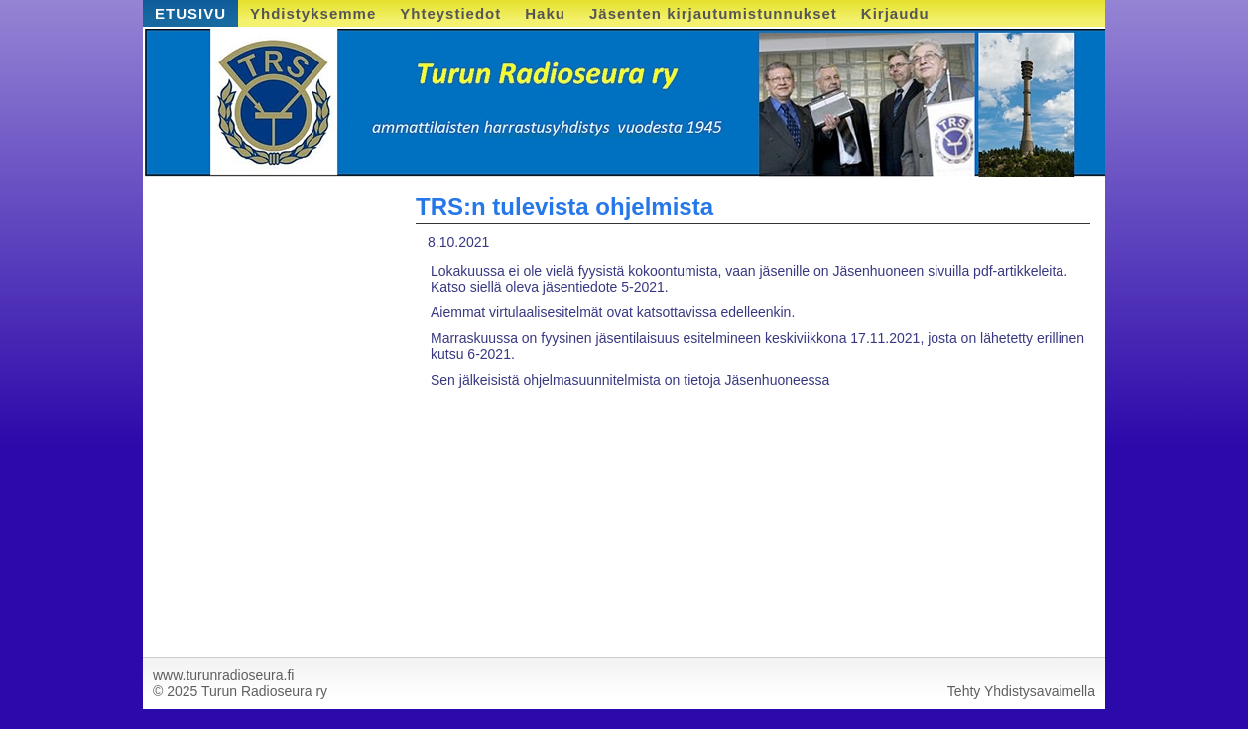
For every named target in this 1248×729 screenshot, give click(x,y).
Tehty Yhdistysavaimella (1021, 691)
